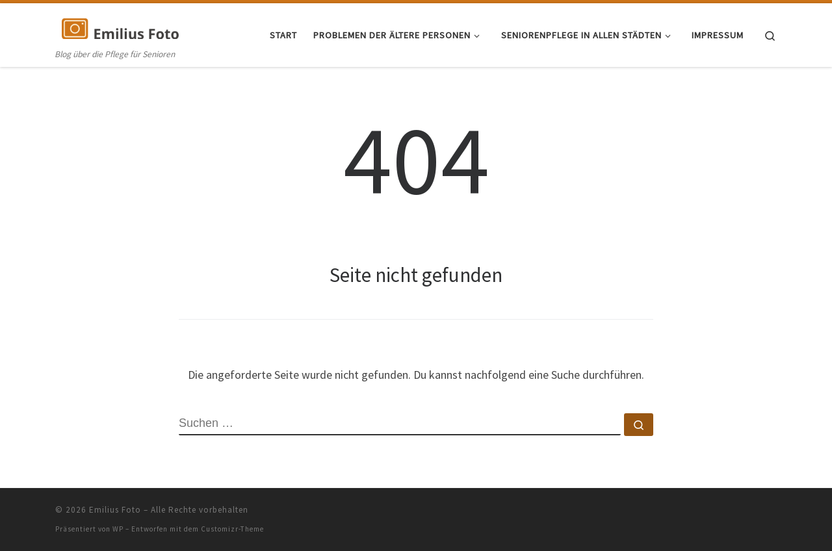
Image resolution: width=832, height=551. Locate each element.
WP (118, 528)
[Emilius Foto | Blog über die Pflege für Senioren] (120, 27)
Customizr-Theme (232, 528)
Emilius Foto (115, 509)
